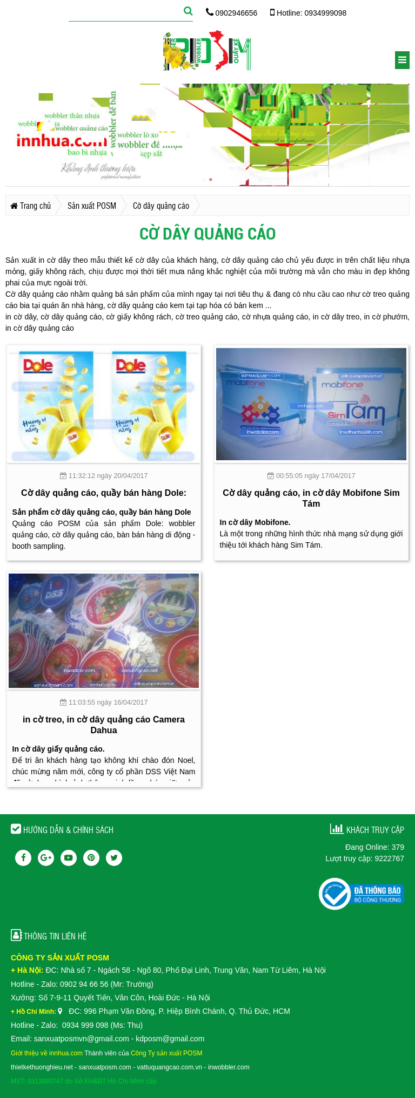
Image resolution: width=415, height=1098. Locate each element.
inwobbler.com (229, 1067)
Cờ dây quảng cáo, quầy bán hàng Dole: (103, 492)
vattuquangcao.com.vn (170, 1067)
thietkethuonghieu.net (42, 1067)
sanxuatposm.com (104, 1067)
